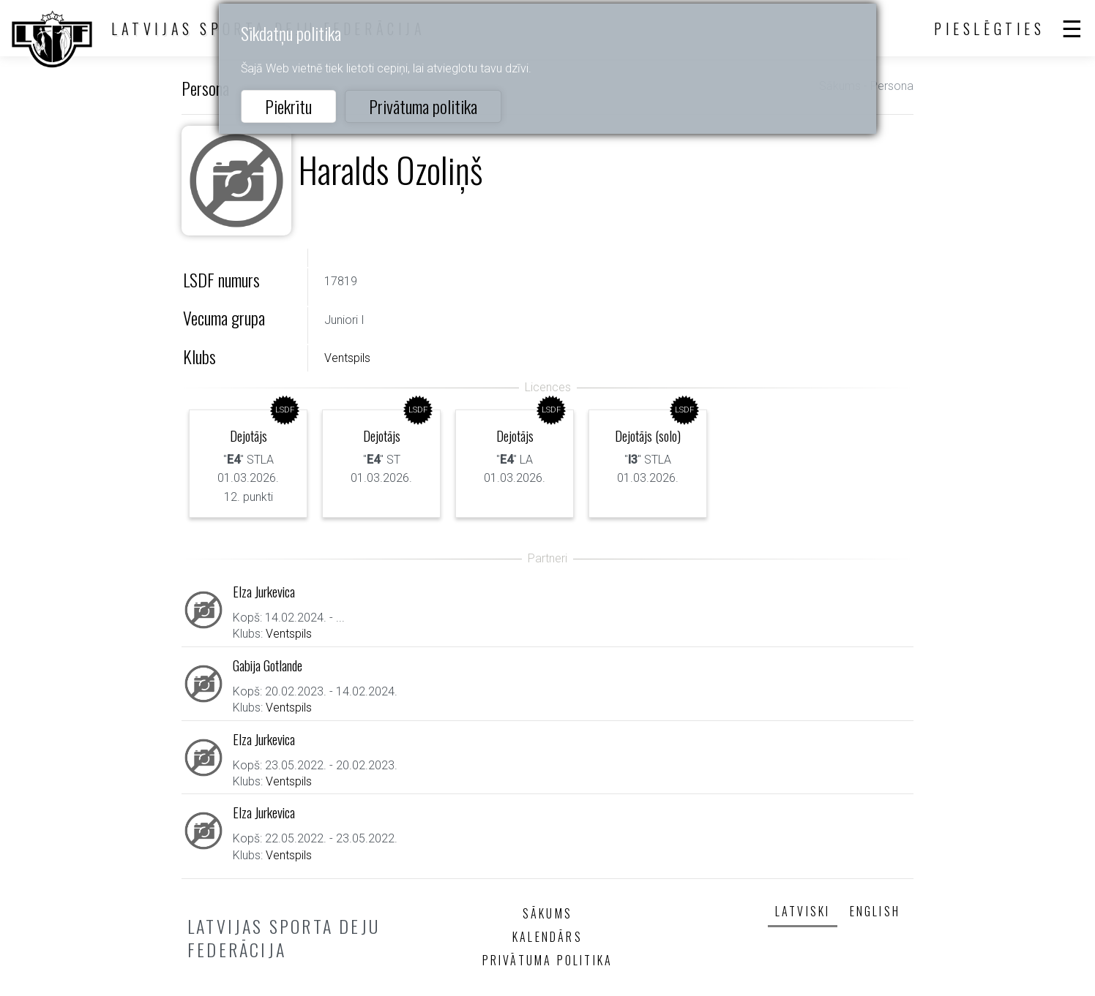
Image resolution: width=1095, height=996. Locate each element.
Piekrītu (288, 106)
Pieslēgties (989, 28)
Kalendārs (547, 937)
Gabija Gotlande (267, 665)
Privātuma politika (423, 106)
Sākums (547, 913)
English (875, 911)
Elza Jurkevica (264, 591)
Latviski (803, 911)
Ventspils (347, 358)
